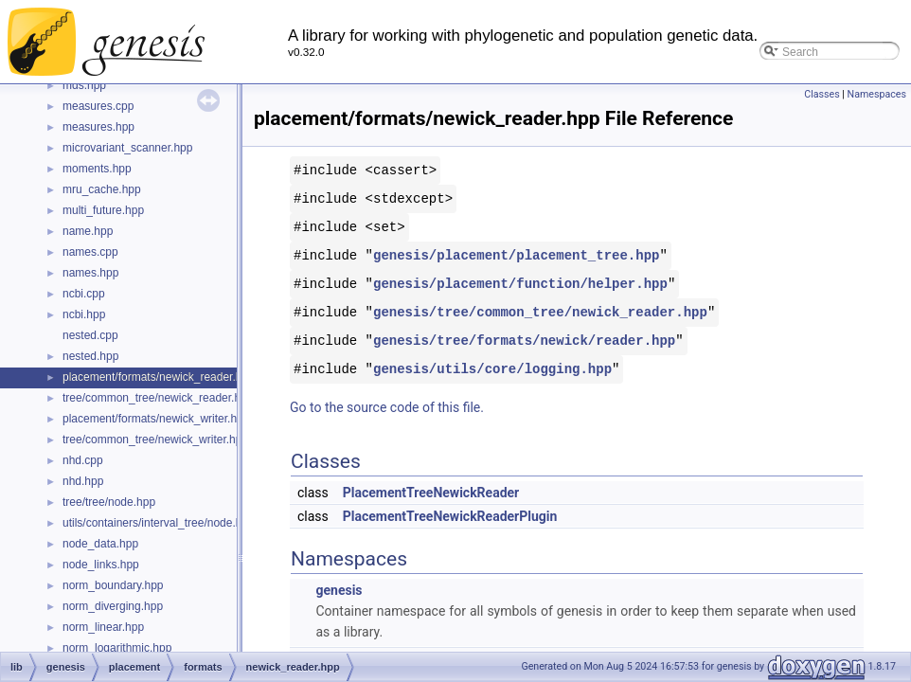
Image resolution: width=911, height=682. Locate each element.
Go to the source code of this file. (387, 407)
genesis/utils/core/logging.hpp (492, 369)
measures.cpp (98, 106)
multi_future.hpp (103, 210)
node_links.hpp (101, 564)
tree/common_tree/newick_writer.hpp (155, 439)
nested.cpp (90, 335)
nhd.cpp (83, 460)
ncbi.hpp (84, 314)
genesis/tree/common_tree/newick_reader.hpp (540, 312)
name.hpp (88, 231)
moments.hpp (97, 168)
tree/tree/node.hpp (109, 502)
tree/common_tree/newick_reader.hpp (158, 397)
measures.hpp (98, 127)
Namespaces (877, 94)
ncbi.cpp (84, 293)
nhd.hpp (83, 481)
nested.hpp (90, 356)
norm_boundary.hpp (113, 585)
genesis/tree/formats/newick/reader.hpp (524, 341)
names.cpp (90, 252)
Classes (821, 94)
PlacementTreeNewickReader (431, 492)
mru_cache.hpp (102, 189)
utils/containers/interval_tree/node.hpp (159, 522)
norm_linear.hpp (103, 627)
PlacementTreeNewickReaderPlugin (450, 516)
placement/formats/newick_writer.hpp (156, 418)
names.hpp (90, 272)
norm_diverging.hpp (113, 606)
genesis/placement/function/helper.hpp (520, 284)
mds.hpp (84, 85)
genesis (338, 590)
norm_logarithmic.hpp (117, 648)
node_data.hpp (100, 543)
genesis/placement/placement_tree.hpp (516, 255)
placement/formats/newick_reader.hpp (159, 377)
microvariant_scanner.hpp (127, 147)
